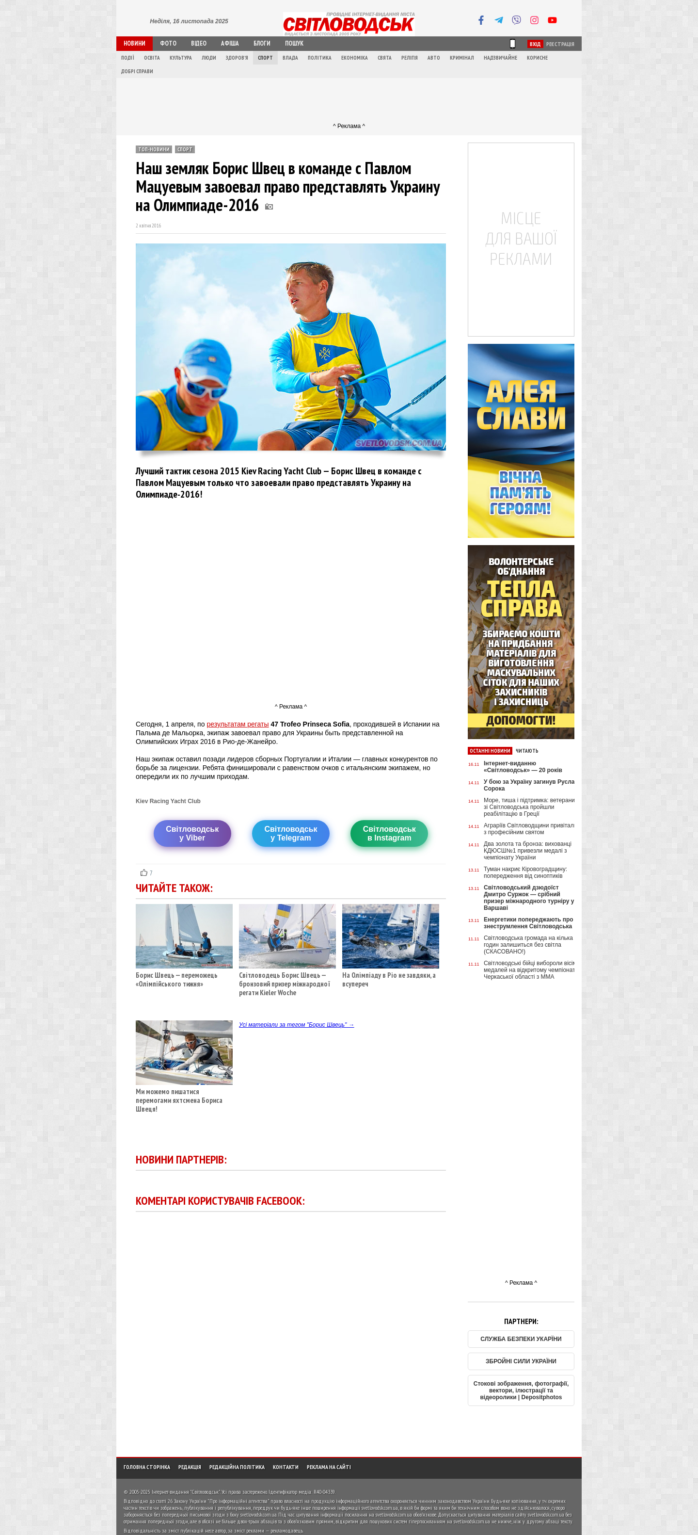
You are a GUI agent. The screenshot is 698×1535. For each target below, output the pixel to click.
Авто (434, 57)
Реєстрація (560, 44)
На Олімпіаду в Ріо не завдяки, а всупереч (390, 976)
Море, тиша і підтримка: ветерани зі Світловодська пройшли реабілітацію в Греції (529, 807)
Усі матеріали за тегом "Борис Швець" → (296, 1024)
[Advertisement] (349, 100)
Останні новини (490, 750)
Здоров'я (237, 57)
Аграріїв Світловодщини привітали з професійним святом (530, 829)
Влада (290, 57)
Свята (385, 57)
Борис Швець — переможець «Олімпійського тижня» (184, 976)
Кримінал (462, 57)
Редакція (189, 1466)
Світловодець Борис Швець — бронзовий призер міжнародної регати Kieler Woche (287, 980)
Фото (168, 43)
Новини (134, 43)
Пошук (294, 43)
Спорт (265, 57)
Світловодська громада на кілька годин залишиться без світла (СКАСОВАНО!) (528, 945)
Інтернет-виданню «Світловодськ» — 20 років (523, 767)
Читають (527, 750)
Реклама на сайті (329, 1466)
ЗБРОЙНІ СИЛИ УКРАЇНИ (521, 1361)
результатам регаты (237, 724)
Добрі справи (137, 71)
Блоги (262, 43)
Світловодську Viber (192, 833)
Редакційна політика (237, 1466)
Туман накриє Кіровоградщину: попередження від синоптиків (525, 872)
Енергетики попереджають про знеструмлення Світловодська (528, 923)
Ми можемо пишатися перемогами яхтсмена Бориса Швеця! (184, 1097)
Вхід (535, 44)
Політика (320, 57)
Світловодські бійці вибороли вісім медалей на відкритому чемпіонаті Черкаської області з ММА (530, 970)
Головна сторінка (147, 1466)
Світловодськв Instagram (389, 833)
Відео (198, 43)
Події (127, 57)
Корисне (537, 57)
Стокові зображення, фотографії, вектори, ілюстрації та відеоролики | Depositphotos (521, 1390)
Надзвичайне (500, 57)
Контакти (286, 1466)
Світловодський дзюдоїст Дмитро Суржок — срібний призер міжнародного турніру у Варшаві (529, 897)
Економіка (354, 57)
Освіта (152, 57)
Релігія (409, 57)
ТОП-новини (154, 149)
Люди (209, 57)
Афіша (230, 43)
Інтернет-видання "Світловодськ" (186, 1491)
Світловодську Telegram (290, 833)
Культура (181, 57)
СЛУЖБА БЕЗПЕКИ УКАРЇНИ (520, 1339)
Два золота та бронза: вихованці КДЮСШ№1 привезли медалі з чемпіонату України (527, 850)
